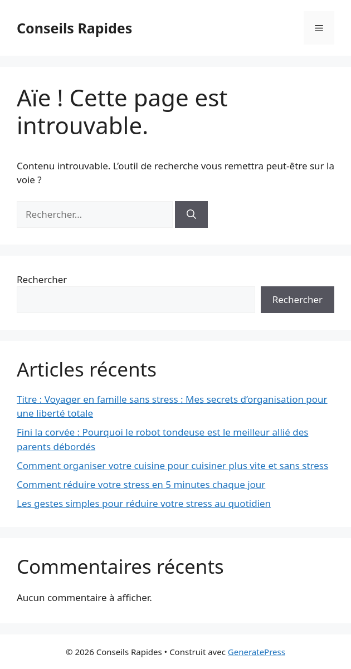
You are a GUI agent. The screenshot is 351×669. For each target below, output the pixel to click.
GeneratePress (256, 651)
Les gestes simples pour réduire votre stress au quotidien (144, 503)
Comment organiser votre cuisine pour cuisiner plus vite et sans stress (172, 465)
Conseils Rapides (74, 27)
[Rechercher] (191, 214)
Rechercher (42, 279)
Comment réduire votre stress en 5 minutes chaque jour (141, 484)
